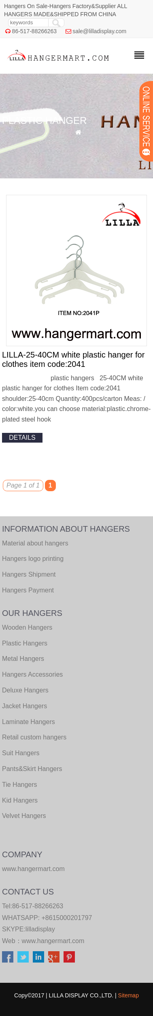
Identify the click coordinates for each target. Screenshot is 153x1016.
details (22, 437)
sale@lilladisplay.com (99, 31)
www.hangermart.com (53, 940)
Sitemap (128, 995)
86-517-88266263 (34, 31)
